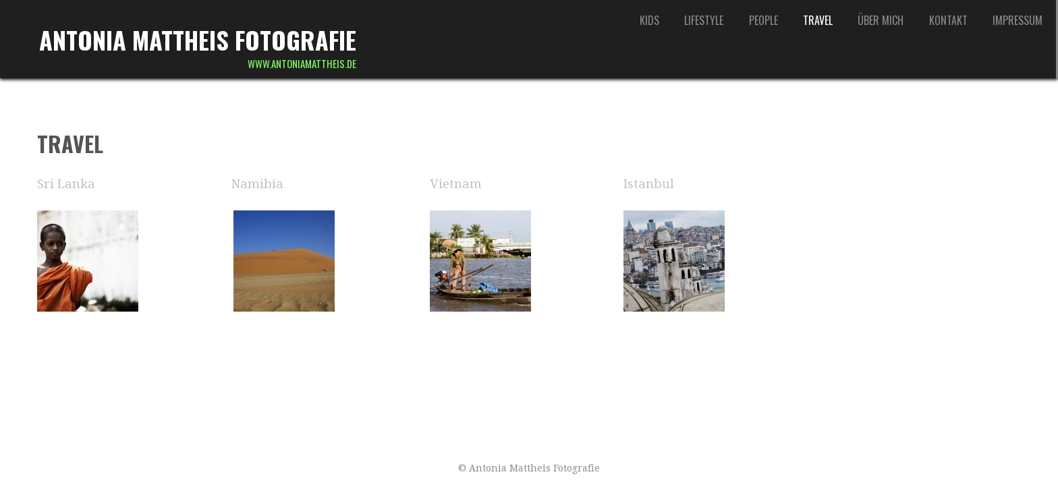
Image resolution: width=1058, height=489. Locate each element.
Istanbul (648, 184)
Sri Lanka (66, 184)
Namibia (257, 184)
